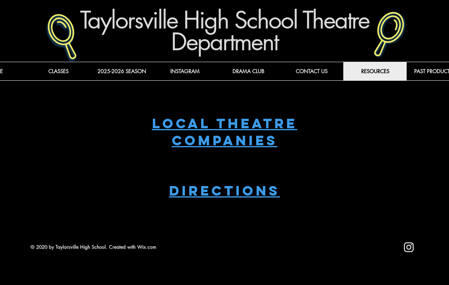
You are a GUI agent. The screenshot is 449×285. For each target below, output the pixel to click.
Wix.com (146, 246)
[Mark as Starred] (345, 251)
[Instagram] (408, 247)
